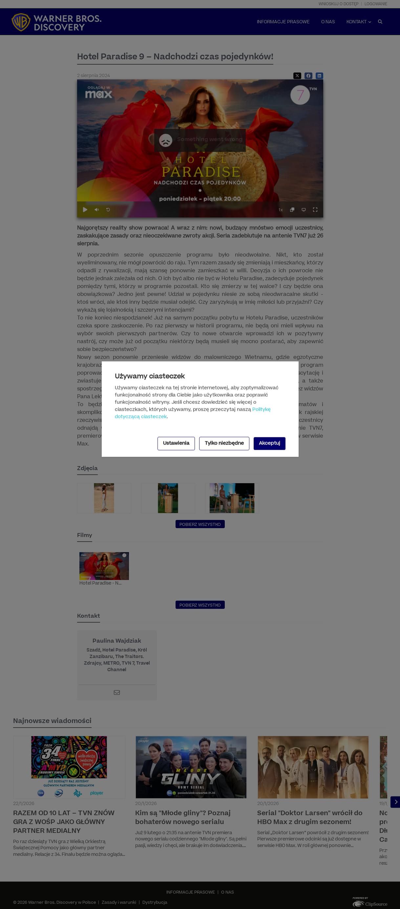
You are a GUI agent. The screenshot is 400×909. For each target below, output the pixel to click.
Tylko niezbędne (224, 443)
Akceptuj (269, 443)
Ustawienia (176, 443)
